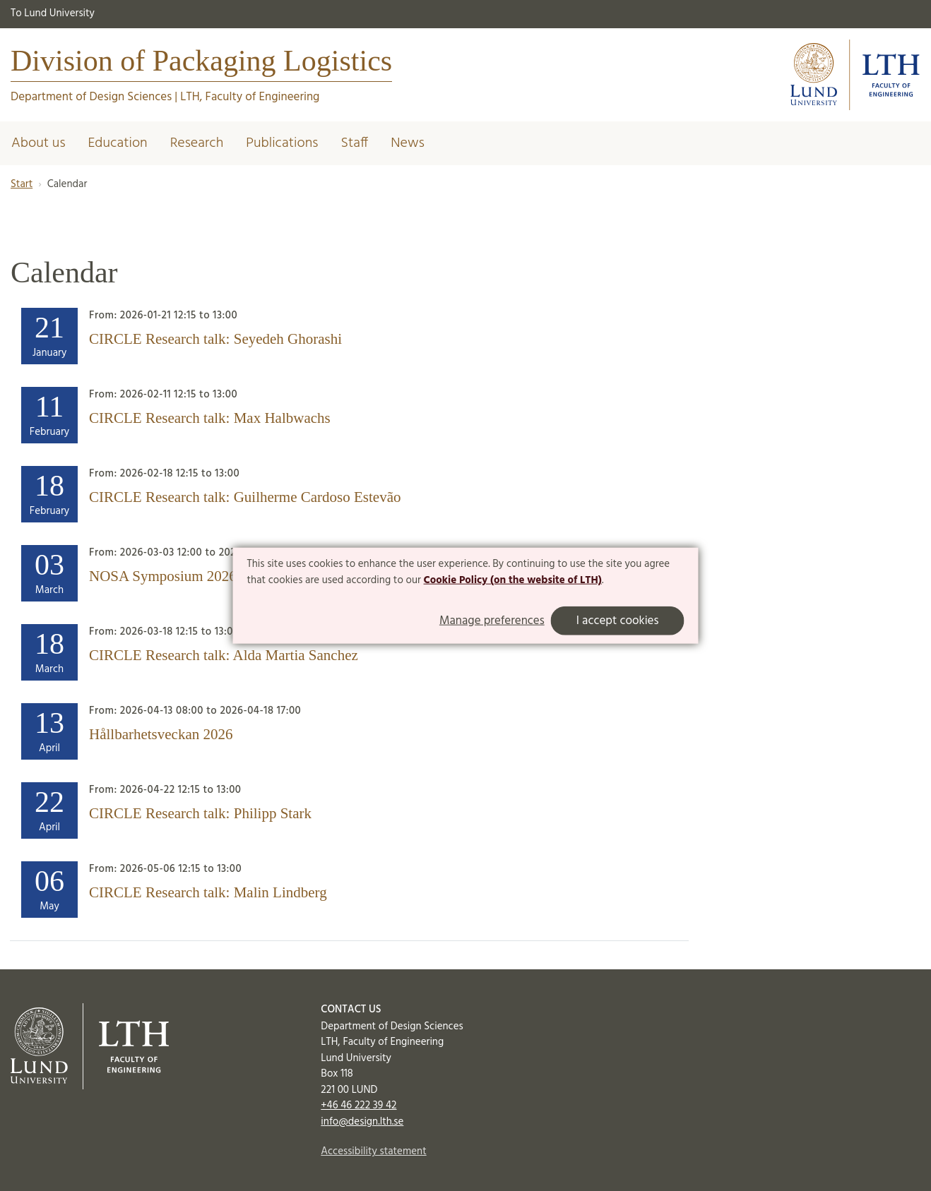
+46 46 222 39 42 (358, 1105)
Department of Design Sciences (91, 97)
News (408, 143)
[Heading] (349, 336)
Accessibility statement (373, 1151)
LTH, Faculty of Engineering (249, 97)
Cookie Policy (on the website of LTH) (513, 580)
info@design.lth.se (362, 1121)
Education (118, 143)
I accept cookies (617, 620)
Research (197, 143)
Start (21, 184)
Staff (354, 143)
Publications (282, 143)
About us (38, 143)
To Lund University (53, 13)
